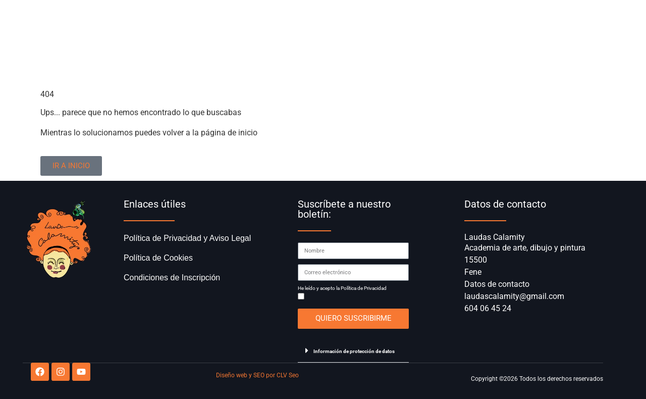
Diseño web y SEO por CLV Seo (257, 375)
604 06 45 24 (487, 308)
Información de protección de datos (354, 351)
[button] (353, 351)
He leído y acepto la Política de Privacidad (342, 288)
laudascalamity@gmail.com (514, 296)
